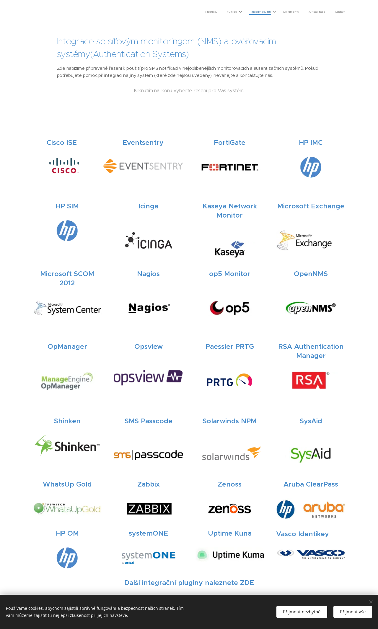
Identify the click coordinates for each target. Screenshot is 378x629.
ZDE (247, 582)
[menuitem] (294, 12)
